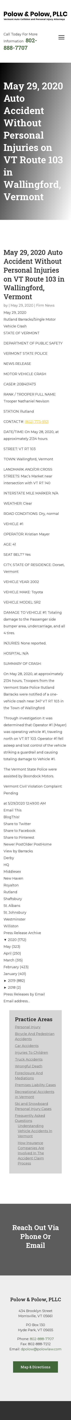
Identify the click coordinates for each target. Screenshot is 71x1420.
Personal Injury (28, 1027)
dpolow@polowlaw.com (41, 1349)
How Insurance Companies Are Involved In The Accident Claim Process (31, 1153)
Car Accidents (27, 1046)
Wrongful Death (28, 1066)
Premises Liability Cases (35, 1085)
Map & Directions (35, 1367)
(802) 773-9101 (37, 422)
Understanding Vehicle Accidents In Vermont (35, 1131)
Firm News (45, 305)
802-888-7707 (20, 44)
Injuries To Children (31, 1053)
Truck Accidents (29, 1059)
